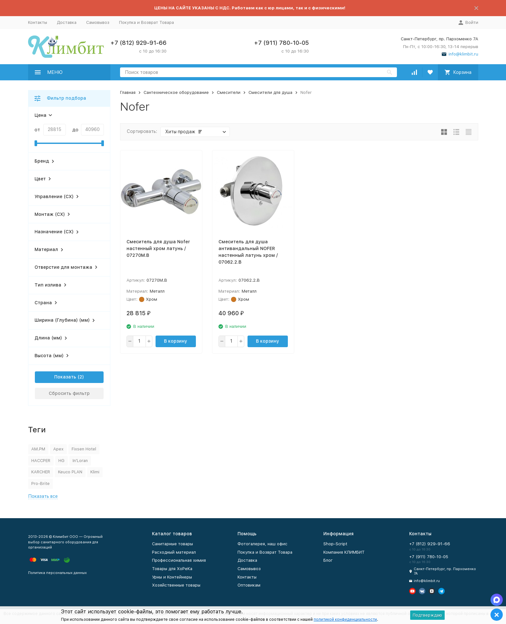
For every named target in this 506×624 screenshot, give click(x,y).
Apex (58, 449)
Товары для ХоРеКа (172, 568)
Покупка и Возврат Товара (146, 22)
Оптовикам (249, 585)
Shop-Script (335, 543)
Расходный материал (174, 552)
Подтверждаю (427, 615)
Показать (65, 376)
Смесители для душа (270, 92)
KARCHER (40, 471)
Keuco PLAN (70, 471)
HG (61, 460)
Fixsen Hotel (84, 449)
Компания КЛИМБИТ (344, 552)
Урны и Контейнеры (172, 577)
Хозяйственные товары (176, 585)
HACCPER (40, 460)
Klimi (94, 471)
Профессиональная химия (179, 560)
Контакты (37, 22)
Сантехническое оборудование (176, 92)
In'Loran (80, 460)
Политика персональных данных (57, 573)
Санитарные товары (172, 543)
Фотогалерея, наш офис (263, 543)
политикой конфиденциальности (345, 619)
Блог (328, 560)
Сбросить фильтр (69, 393)
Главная (128, 92)
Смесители (228, 92)
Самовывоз (97, 22)
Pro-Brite (40, 483)
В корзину (175, 341)
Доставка (66, 22)
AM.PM (38, 449)
